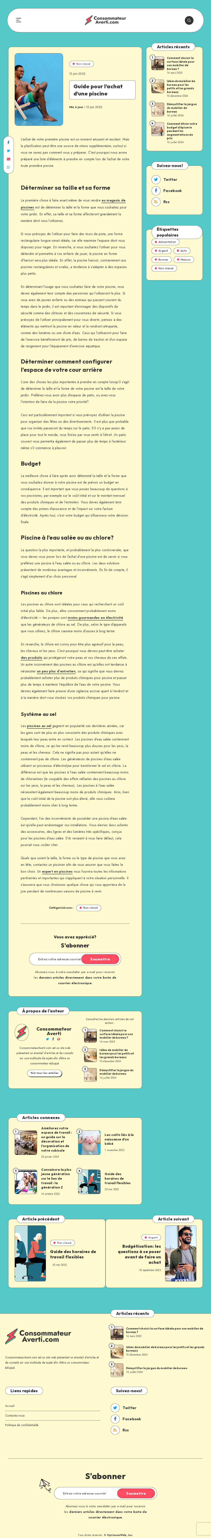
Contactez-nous (15, 1412)
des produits (31, 656)
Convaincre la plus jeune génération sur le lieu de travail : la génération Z (55, 1175)
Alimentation (165, 242)
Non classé (82, 63)
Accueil (9, 1402)
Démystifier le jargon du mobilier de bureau (117, 1069)
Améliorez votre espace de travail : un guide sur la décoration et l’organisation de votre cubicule (55, 1136)
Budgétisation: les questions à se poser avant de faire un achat (139, 1251)
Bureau (161, 259)
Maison (184, 259)
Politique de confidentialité (21, 1421)
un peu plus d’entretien (56, 669)
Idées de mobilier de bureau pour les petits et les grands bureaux (117, 1050)
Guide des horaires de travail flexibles (119, 1175)
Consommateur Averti (54, 1028)
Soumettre (102, 956)
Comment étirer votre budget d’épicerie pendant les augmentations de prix (182, 131)
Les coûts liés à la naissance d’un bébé (118, 1136)
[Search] (191, 20)
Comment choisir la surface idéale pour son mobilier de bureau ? (116, 1031)
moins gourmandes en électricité (94, 616)
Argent (161, 251)
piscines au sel (38, 723)
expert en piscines (57, 868)
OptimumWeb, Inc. (120, 1531)
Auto (182, 251)
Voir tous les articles (44, 1070)
